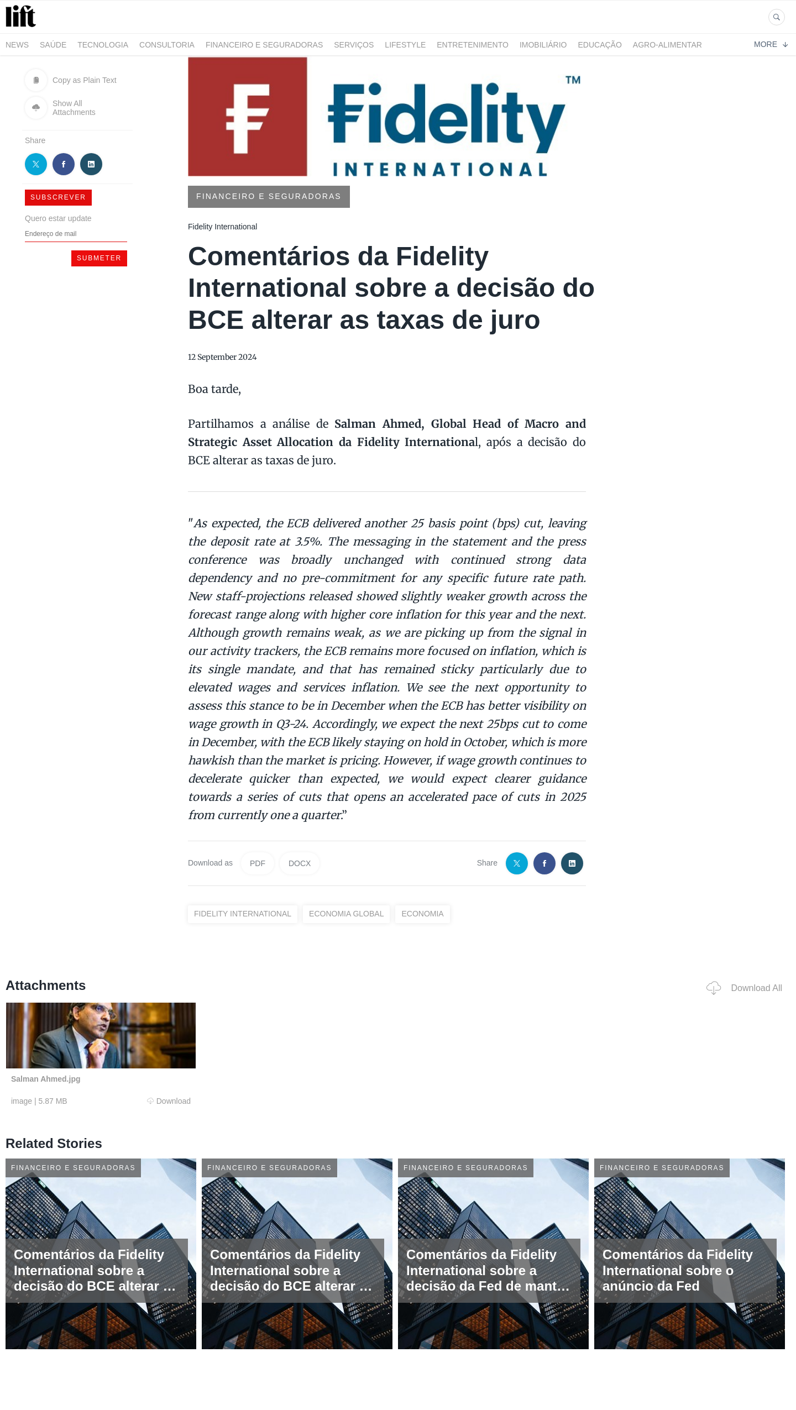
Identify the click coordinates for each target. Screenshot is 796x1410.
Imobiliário (543, 44)
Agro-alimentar (667, 44)
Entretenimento (473, 44)
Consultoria (167, 44)
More (771, 44)
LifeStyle (405, 44)
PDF (257, 863)
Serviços (354, 44)
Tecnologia (102, 44)
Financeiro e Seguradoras (264, 44)
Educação (600, 44)
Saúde (53, 44)
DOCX (300, 863)
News (17, 44)
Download (169, 1101)
